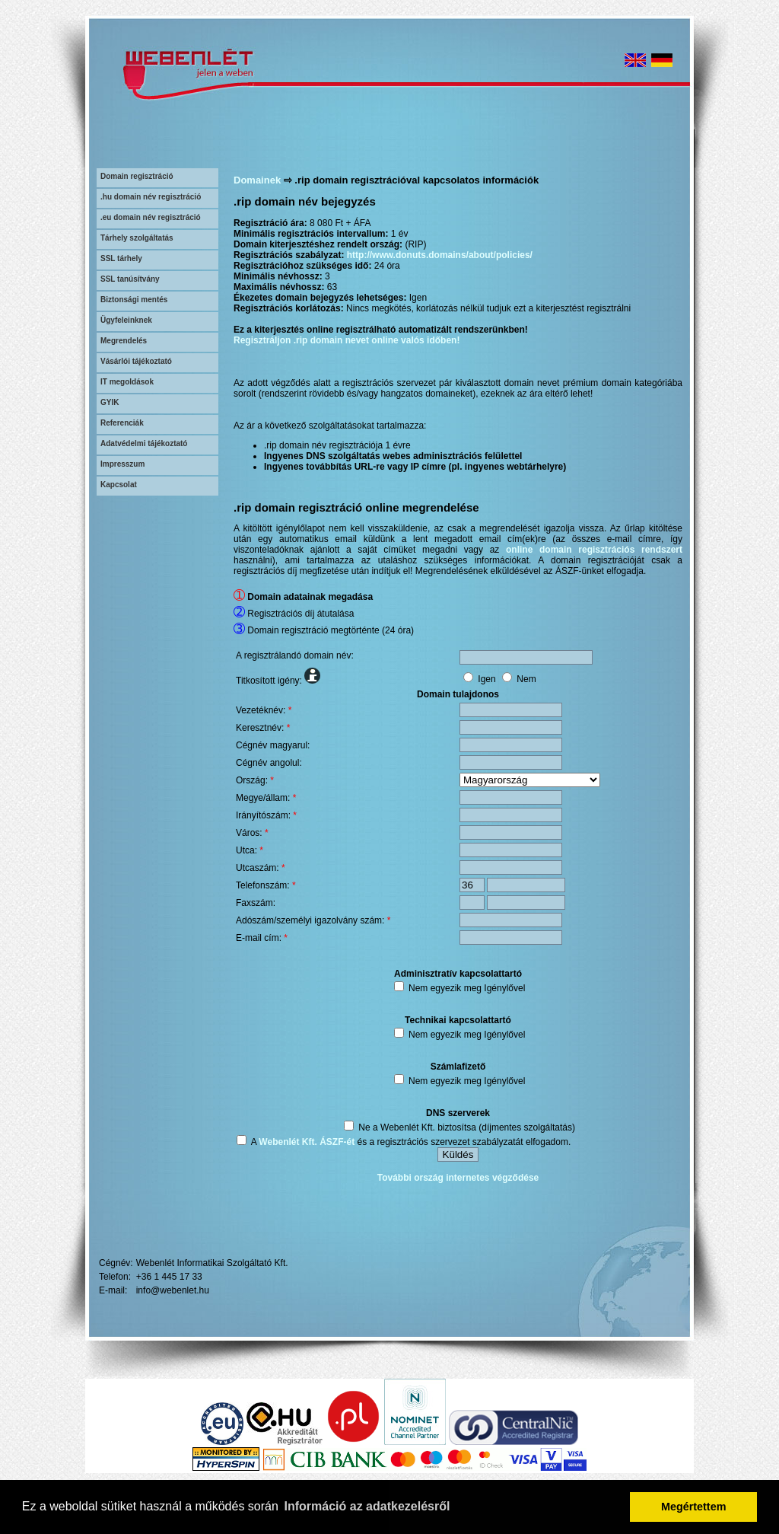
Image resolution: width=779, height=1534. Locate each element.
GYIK (109, 402)
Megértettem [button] (694, 1507)
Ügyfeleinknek (126, 320)
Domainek (257, 180)
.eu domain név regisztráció (150, 217)
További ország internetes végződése (458, 1177)
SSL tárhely (121, 258)
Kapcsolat (118, 484)
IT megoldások (127, 382)
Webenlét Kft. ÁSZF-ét (307, 1142)
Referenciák (122, 423)
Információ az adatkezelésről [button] (367, 1506)
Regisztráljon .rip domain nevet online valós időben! (346, 340)
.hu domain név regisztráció (150, 197)
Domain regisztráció (136, 176)
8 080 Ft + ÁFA (340, 223)
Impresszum (122, 464)
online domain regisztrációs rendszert (594, 549)
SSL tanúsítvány (130, 279)
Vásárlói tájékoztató (136, 361)
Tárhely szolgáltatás (136, 238)
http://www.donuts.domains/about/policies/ (440, 255)
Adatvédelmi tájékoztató (143, 443)
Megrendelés (123, 340)
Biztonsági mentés (133, 299)
